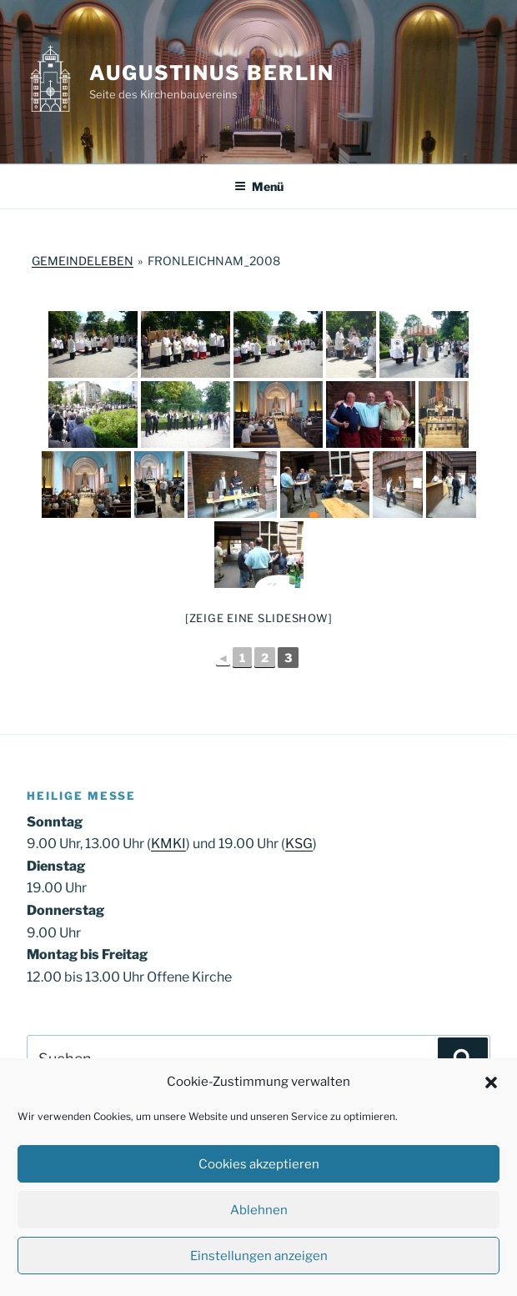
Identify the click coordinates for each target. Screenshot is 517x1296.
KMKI (168, 843)
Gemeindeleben (82, 261)
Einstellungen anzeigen (259, 1255)
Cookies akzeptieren (258, 1164)
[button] (491, 1082)
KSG (299, 843)
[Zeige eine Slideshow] (259, 618)
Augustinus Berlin (211, 73)
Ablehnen (259, 1210)
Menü (259, 186)
